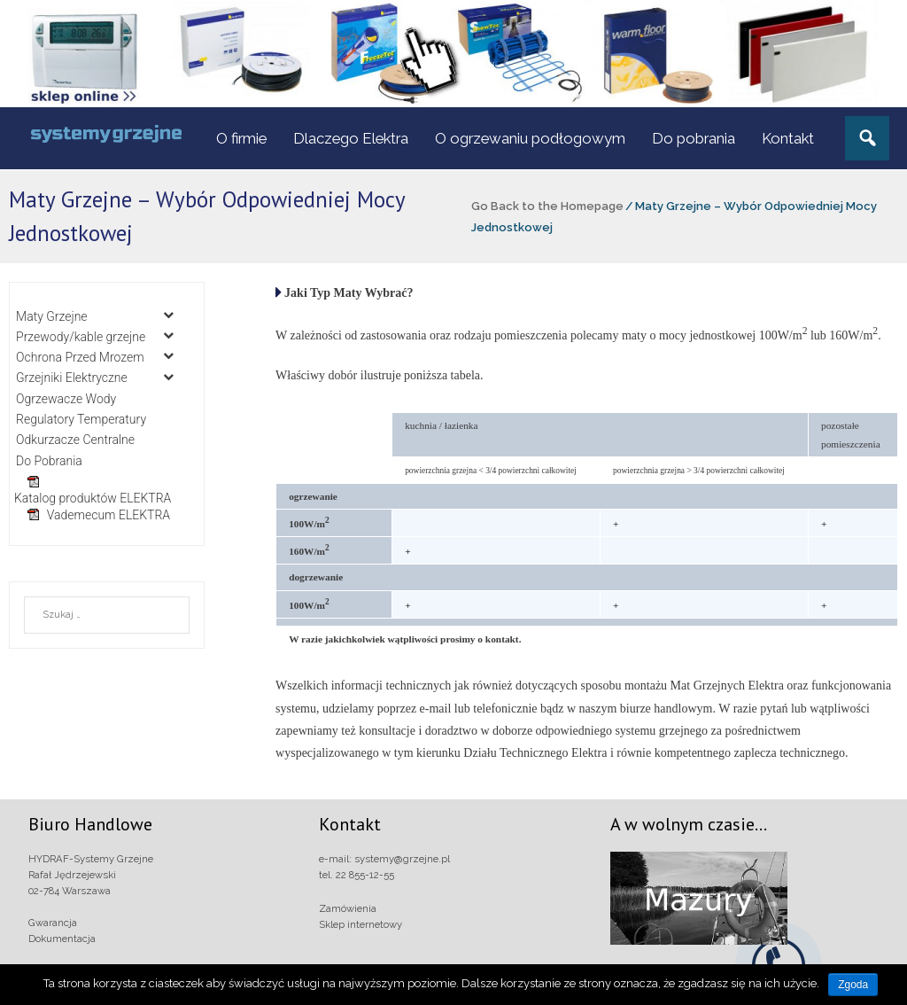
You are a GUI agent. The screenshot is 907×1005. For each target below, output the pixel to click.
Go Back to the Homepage (547, 206)
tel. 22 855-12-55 (356, 875)
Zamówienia (347, 908)
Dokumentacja (62, 938)
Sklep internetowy (360, 924)
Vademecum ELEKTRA (108, 515)
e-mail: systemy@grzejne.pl (384, 859)
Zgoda (853, 984)
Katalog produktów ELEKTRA (92, 498)
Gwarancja (52, 922)
